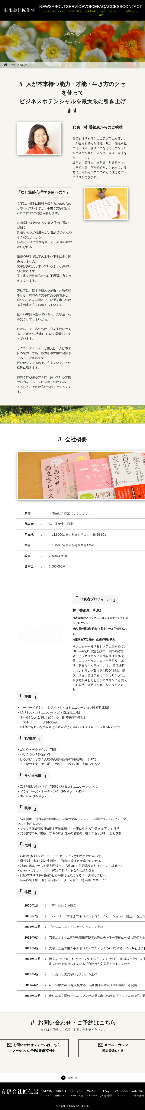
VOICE (90, 8)
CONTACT (132, 8)
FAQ (101, 10)
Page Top (72, 1077)
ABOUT (59, 8)
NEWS (45, 8)
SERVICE (75, 8)
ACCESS (113, 8)
